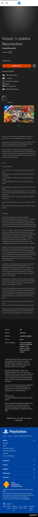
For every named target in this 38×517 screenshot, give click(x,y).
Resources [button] (19, 473)
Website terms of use (15, 508)
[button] (19, 114)
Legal (4, 506)
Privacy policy (9, 507)
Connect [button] (19, 477)
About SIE (5, 443)
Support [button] (19, 469)
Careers (5, 446)
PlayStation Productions (9, 451)
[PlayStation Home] (19, 3)
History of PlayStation (9, 456)
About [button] (19, 440)
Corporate (5, 453)
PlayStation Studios (8, 448)
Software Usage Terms (31, 508)
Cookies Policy (25, 507)
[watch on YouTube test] (29, 120)
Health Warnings (9, 396)
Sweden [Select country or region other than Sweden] (8, 504)
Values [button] (19, 465)
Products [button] (19, 461)
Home (4, 436)
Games (10, 436)
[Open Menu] (2, 3)
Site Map (21, 507)
